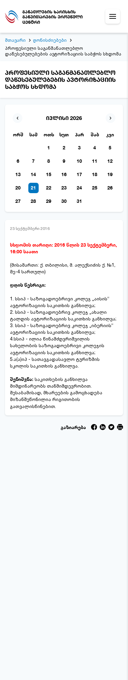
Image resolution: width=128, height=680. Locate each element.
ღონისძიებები (50, 40)
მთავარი (15, 40)
